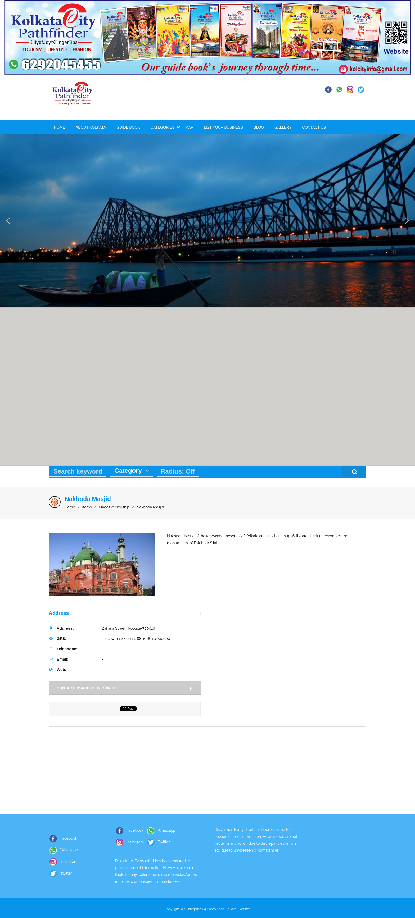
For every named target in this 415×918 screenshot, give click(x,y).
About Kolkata (91, 127)
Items (87, 507)
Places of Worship (114, 507)
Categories (163, 127)
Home (59, 127)
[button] (8, 220)
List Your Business (223, 127)
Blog (259, 127)
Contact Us (314, 127)
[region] (207, 220)
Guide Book (128, 127)
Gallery (282, 127)
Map (189, 127)
